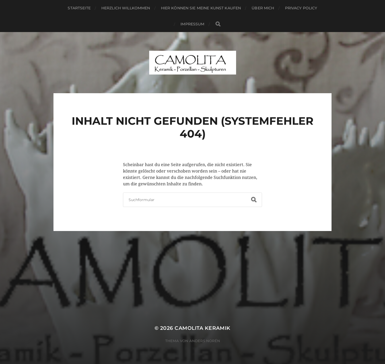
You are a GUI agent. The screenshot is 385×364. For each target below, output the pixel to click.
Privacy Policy (301, 8)
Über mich (263, 8)
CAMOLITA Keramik (202, 328)
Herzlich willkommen (125, 8)
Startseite (79, 8)
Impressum (192, 24)
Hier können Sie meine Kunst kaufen (201, 8)
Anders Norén (204, 341)
